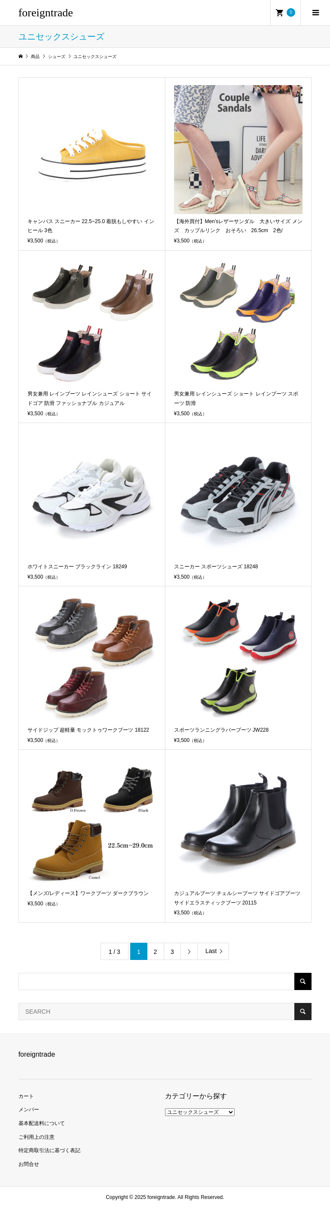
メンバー (28, 1110)
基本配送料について (41, 1123)
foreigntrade (45, 12)
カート (26, 1096)
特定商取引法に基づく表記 (49, 1150)
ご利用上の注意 (36, 1137)
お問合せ (28, 1164)
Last (211, 950)
